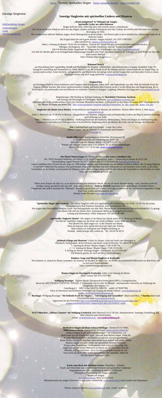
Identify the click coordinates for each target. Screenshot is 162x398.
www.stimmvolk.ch (112, 380)
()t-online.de (117, 330)
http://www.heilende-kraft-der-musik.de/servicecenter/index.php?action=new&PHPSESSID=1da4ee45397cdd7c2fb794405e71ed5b (102, 302)
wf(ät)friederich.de (87, 318)
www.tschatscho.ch (86, 378)
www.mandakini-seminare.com (121, 99)
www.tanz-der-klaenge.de (106, 193)
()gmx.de (129, 161)
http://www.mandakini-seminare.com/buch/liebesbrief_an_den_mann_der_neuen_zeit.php (113, 104)
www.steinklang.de (96, 388)
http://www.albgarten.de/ (128, 49)
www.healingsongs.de (131, 290)
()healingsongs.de (95, 293)
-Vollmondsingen (9, 28)
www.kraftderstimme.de (116, 74)
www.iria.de (95, 132)
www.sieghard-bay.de (149, 89)
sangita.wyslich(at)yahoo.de (104, 42)
